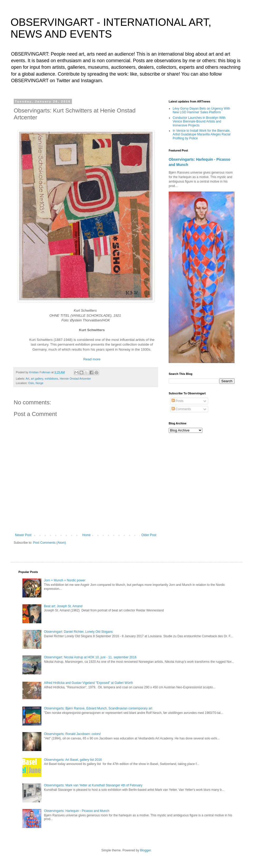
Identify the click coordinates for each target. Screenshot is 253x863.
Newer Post (23, 535)
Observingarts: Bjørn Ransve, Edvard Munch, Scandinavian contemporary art (98, 708)
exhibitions (51, 378)
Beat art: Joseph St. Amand (63, 606)
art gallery (37, 378)
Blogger (145, 850)
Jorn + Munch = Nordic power (64, 580)
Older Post (148, 535)
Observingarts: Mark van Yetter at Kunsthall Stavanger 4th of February (93, 785)
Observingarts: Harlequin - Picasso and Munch (76, 811)
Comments (181, 409)
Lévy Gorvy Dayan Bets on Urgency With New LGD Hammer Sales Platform (201, 110)
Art (27, 378)
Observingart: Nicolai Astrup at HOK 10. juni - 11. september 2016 (90, 657)
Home (86, 535)
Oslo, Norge (35, 383)
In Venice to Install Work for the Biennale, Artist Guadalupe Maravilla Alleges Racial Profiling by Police (201, 134)
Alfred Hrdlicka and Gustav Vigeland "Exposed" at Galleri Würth (88, 683)
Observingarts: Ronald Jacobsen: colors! (72, 734)
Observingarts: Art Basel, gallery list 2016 (73, 760)
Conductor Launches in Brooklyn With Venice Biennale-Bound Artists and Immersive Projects (199, 121)
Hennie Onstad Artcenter (75, 378)
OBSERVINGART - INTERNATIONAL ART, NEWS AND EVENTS (111, 28)
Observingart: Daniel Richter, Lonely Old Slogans (78, 632)
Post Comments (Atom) (49, 543)
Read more (91, 359)
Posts (177, 401)
